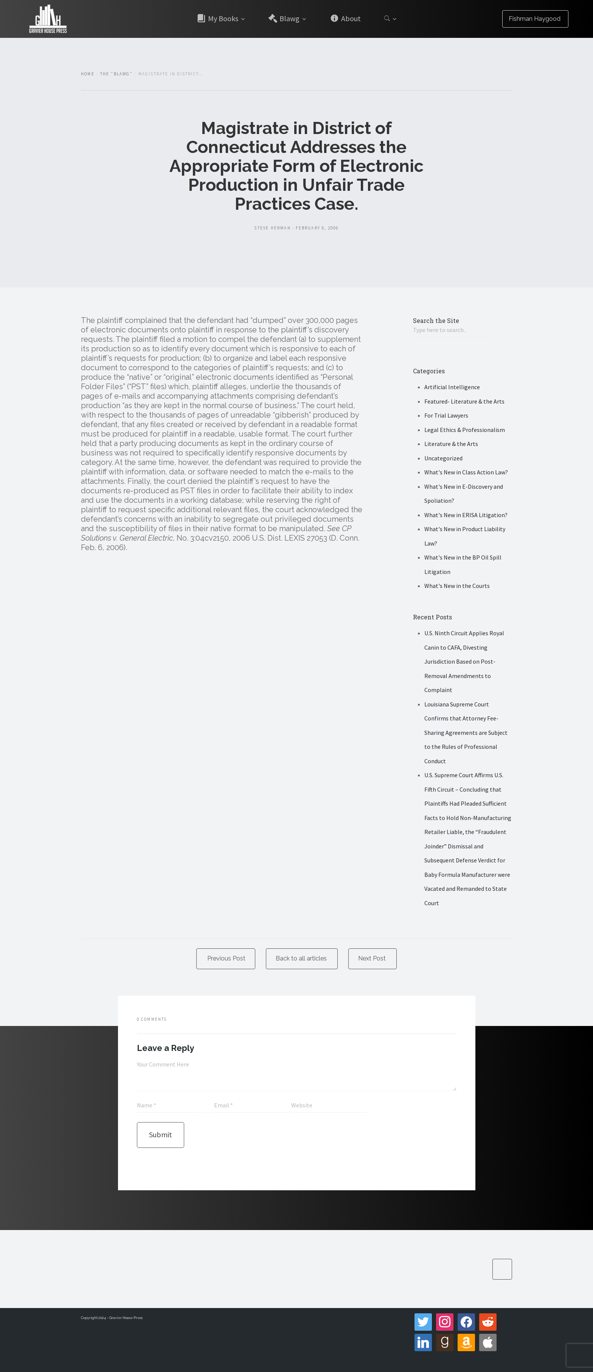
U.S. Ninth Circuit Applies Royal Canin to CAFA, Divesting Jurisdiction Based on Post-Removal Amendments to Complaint (464, 661)
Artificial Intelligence (452, 387)
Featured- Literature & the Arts (464, 401)
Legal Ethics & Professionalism (464, 429)
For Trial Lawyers (446, 415)
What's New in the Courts (457, 585)
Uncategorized (443, 458)
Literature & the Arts (451, 443)
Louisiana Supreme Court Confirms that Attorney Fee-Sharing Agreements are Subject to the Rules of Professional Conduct (466, 732)
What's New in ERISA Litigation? (466, 515)
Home (88, 73)
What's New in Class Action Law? (466, 472)
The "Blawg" (116, 73)
